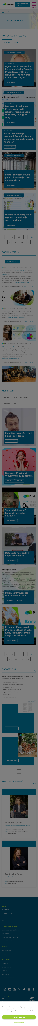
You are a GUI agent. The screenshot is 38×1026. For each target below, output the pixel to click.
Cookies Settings (19, 1022)
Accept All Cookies (19, 1017)
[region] (19, 1013)
